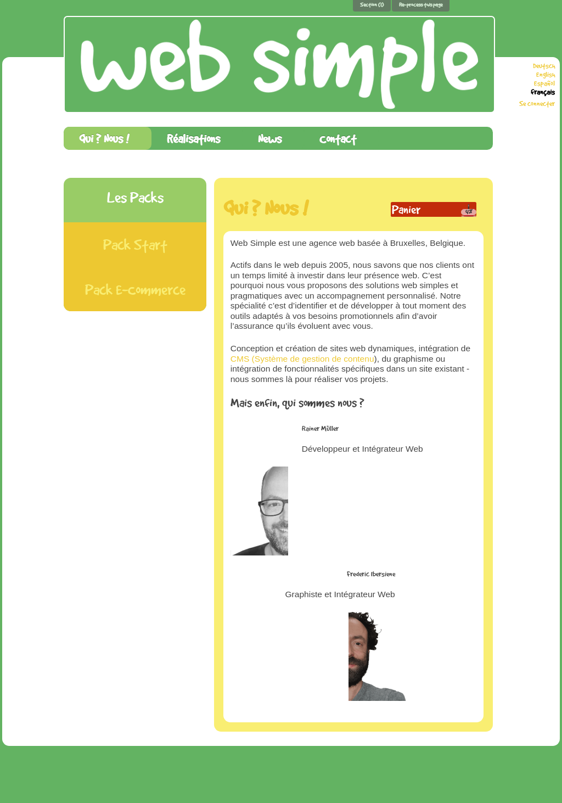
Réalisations (193, 138)
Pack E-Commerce (135, 289)
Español (544, 83)
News (270, 138)
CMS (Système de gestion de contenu (302, 358)
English (545, 74)
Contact (337, 138)
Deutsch (544, 65)
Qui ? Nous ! (104, 138)
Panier (406, 209)
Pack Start (135, 244)
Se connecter (537, 103)
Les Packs (135, 197)
